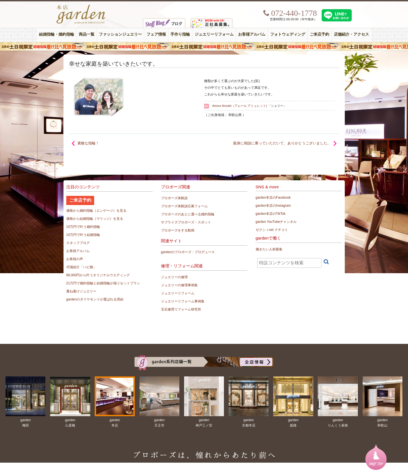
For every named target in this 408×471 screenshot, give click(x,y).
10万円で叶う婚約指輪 (83, 227)
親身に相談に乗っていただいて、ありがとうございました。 (282, 143)
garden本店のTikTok (271, 214)
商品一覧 (86, 34)
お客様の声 (74, 259)
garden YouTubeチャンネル (276, 222)
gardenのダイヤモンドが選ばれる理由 (94, 299)
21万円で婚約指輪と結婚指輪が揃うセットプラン (103, 283)
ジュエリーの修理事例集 (179, 285)
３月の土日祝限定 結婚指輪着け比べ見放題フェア (204, 46)
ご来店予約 (319, 34)
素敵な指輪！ (88, 143)
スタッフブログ (78, 243)
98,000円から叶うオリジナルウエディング (98, 275)
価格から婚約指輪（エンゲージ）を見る (96, 211)
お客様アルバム (251, 34)
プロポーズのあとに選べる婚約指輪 (187, 214)
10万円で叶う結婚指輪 (83, 235)
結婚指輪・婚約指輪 (56, 34)
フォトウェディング (287, 34)
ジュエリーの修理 (174, 277)
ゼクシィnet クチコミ (272, 230)
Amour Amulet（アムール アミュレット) (239, 105)
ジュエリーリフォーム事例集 (182, 301)
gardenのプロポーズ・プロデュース (188, 252)
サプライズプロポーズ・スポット (186, 222)
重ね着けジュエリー (81, 291)
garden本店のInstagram (273, 206)
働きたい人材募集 (269, 249)
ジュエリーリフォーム (214, 34)
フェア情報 (156, 34)
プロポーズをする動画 (177, 230)
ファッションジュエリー (120, 34)
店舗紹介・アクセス (351, 34)
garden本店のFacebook (273, 197)
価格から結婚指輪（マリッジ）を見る (94, 219)
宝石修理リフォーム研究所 (181, 309)
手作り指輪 (180, 34)
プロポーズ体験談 (174, 198)
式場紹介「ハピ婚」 (81, 267)
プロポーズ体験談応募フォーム (184, 206)
